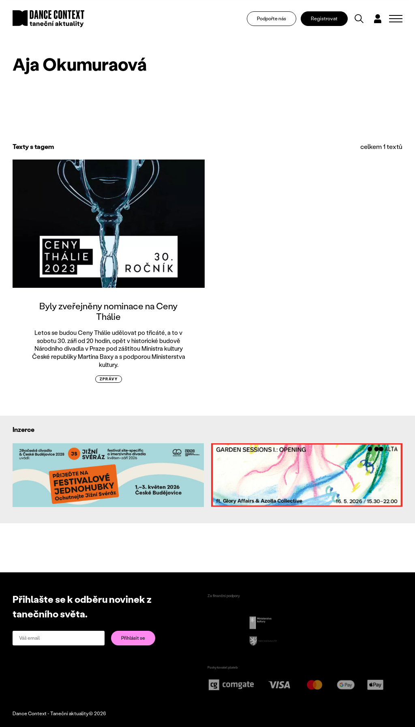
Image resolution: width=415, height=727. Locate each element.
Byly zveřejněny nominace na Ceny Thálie (108, 311)
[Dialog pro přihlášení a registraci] (377, 18)
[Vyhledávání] (359, 18)
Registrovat (324, 18)
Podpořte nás (271, 18)
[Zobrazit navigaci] (395, 18)
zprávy (109, 379)
